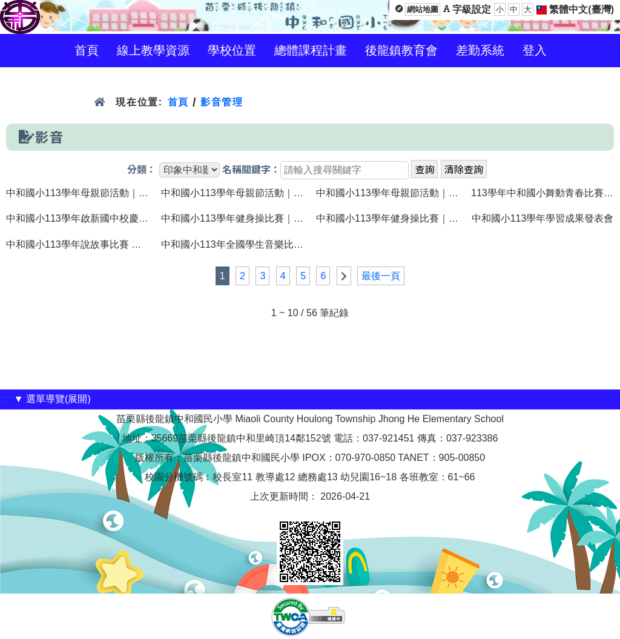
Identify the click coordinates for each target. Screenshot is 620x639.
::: (7, 399)
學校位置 (232, 50)
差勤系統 (480, 50)
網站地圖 (422, 9)
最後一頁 (380, 276)
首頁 (86, 50)
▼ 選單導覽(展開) (52, 399)
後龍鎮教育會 (401, 50)
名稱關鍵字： (251, 170)
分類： (141, 170)
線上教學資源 (153, 50)
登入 (535, 50)
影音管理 (222, 102)
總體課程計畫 (310, 50)
